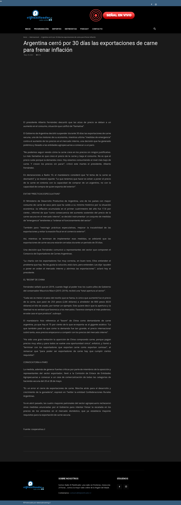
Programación (41, 29)
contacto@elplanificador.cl (80, 493)
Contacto (97, 29)
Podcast (84, 29)
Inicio (28, 29)
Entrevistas (71, 29)
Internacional (34, 37)
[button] (155, 29)
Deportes (56, 29)
